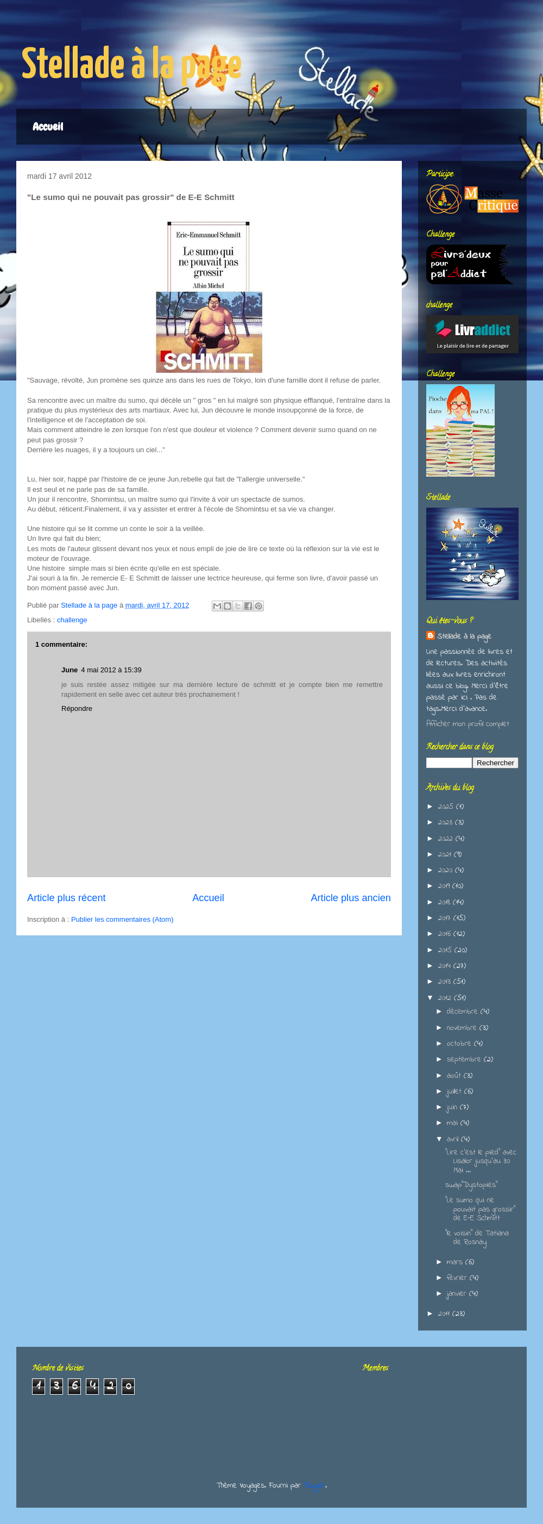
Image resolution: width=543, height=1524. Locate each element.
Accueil (48, 127)
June (69, 670)
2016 (445, 934)
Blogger (314, 1485)
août (455, 1076)
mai (453, 1123)
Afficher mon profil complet (467, 724)
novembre (463, 1028)
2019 (445, 886)
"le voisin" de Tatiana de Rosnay (477, 1238)
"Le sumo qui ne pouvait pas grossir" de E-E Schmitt (480, 1210)
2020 (446, 870)
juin (453, 1107)
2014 (445, 966)
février (458, 1278)
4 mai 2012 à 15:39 (111, 670)
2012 (446, 998)
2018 (445, 902)
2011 (445, 1314)
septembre (465, 1059)
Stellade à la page (132, 66)
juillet (455, 1091)
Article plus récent (66, 897)
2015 (446, 950)
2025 (447, 807)
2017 (445, 918)
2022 (447, 839)
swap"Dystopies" (471, 1185)
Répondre (76, 708)
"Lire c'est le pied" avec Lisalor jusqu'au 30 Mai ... (480, 1162)
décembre (464, 1011)
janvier (458, 1294)
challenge (72, 620)
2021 (446, 854)
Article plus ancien (351, 897)
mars (456, 1262)
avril (454, 1139)
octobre (460, 1044)
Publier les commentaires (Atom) (122, 919)
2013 (445, 982)
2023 (446, 822)
